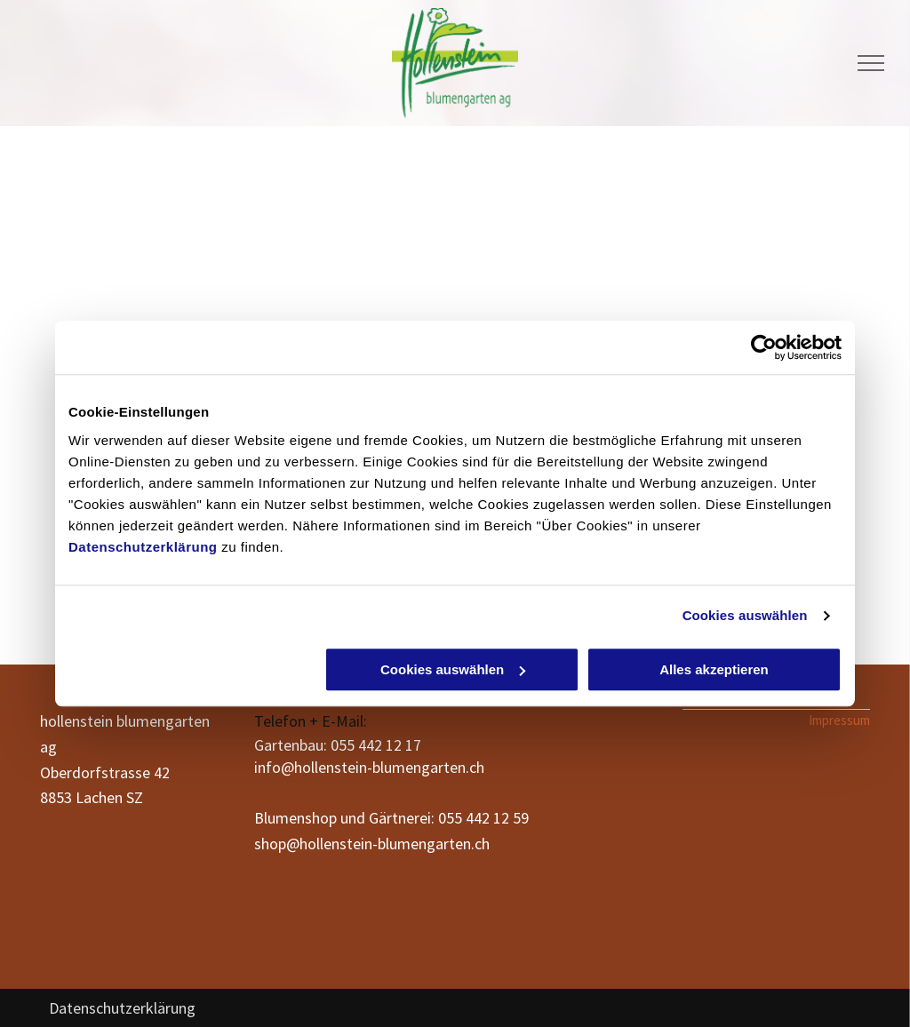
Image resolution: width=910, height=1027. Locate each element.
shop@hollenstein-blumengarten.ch (372, 843)
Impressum (839, 720)
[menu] (871, 63)
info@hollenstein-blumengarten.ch (369, 767)
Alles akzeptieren (714, 669)
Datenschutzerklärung (143, 546)
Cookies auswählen (745, 615)
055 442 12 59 (483, 818)
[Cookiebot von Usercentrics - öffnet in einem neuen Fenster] (764, 347)
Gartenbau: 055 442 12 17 (337, 745)
